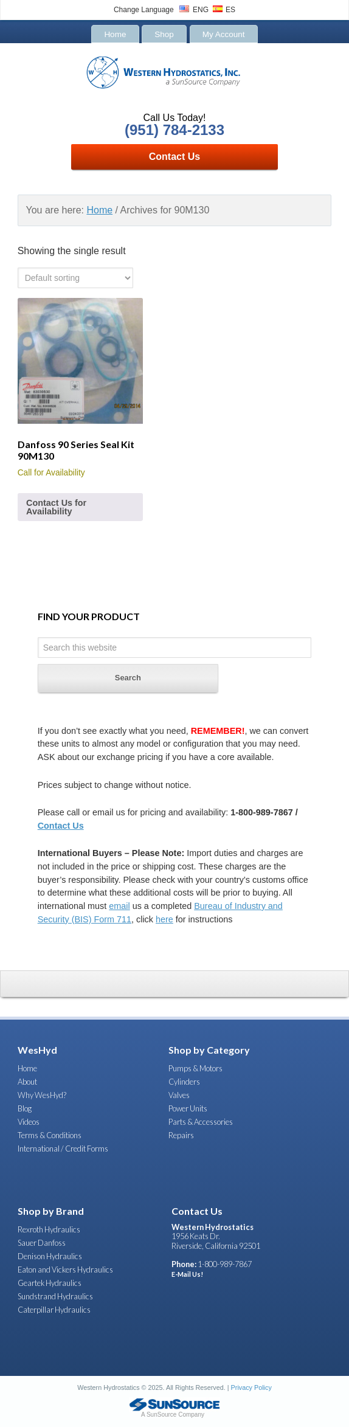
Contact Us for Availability (56, 507)
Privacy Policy (251, 1387)
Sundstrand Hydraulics (55, 1296)
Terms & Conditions (49, 1135)
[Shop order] (75, 278)
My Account (223, 33)
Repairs (181, 1135)
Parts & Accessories (200, 1122)
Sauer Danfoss (42, 1243)
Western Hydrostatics (174, 80)
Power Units (187, 1108)
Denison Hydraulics (50, 1256)
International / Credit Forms (63, 1148)
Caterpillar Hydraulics (54, 1310)
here (164, 919)
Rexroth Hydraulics (49, 1229)
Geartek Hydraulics (49, 1283)
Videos (29, 1122)
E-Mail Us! (187, 1274)
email (119, 906)
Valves (179, 1095)
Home (115, 33)
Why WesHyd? (42, 1095)
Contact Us (174, 156)
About (27, 1082)
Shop (164, 33)
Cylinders (184, 1082)
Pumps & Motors (195, 1068)
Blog (25, 1108)
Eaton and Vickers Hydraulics (65, 1269)
